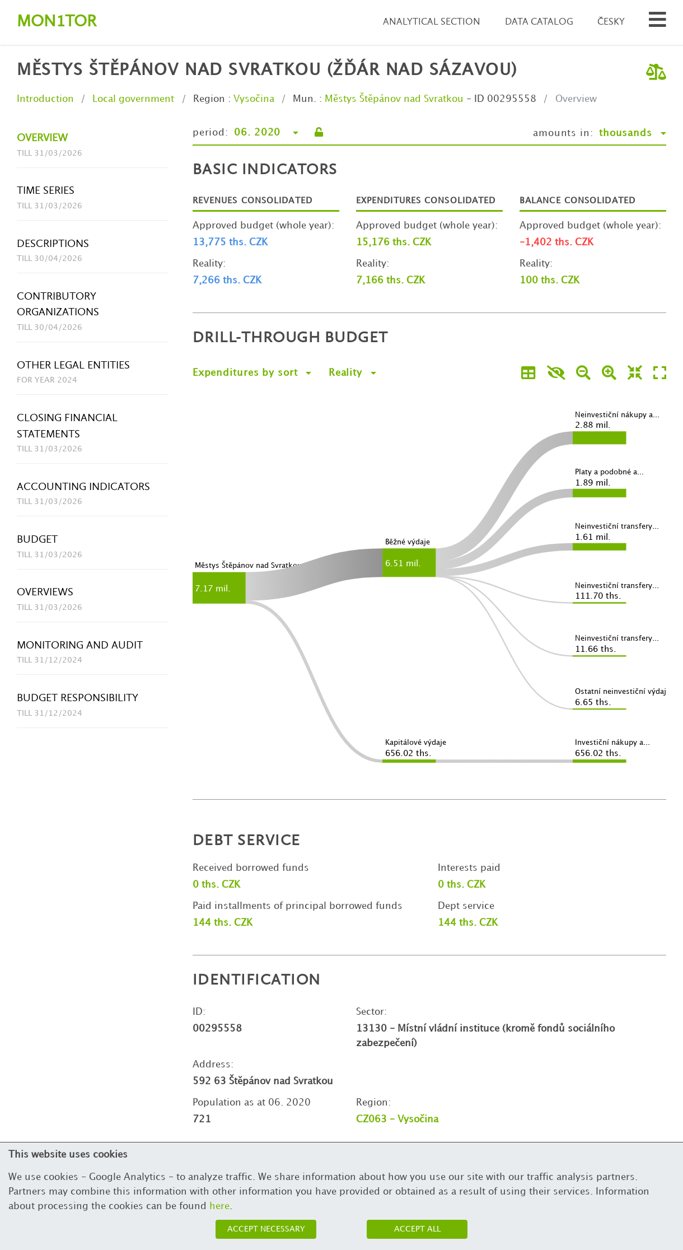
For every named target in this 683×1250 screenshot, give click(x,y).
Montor (56, 22)
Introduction (45, 99)
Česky (611, 22)
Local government (133, 99)
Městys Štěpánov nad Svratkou (394, 99)
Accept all (417, 1229)
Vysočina (253, 99)
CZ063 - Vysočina (397, 1119)
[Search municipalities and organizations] (657, 23)
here (219, 1206)
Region (209, 99)
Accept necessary (266, 1229)
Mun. (304, 99)
